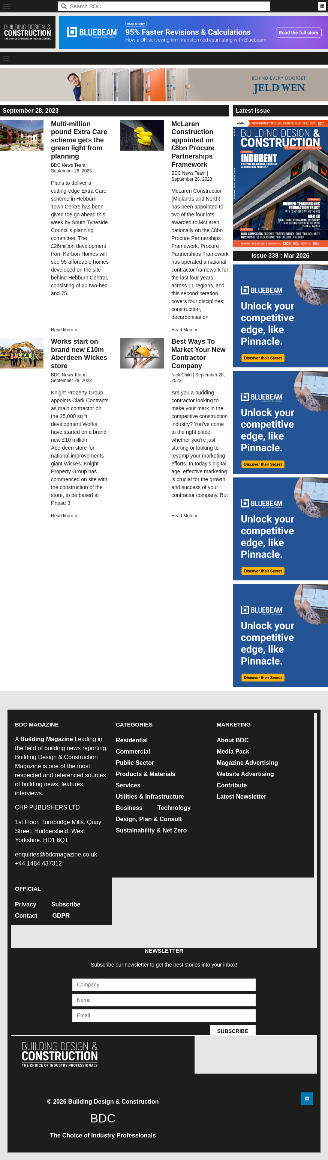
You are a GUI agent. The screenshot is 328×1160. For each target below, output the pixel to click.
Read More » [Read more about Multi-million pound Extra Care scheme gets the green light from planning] (64, 329)
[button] (6, 6)
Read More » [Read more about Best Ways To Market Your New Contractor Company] (184, 515)
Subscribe (65, 904)
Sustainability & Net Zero (151, 830)
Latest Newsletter (242, 796)
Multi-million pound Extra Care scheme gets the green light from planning (79, 140)
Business (129, 808)
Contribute (232, 785)
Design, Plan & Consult (149, 819)
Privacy (25, 904)
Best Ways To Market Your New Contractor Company (198, 354)
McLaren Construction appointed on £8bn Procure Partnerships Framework (192, 144)
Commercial (133, 751)
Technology (174, 808)
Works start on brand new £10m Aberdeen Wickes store (79, 354)
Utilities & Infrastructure (150, 796)
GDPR (61, 915)
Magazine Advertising (247, 763)
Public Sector (135, 763)
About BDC (233, 740)
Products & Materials (145, 774)
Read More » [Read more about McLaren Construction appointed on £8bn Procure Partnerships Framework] (184, 329)
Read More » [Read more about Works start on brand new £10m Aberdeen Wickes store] (64, 515)
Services (128, 785)
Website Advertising (245, 774)
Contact (26, 915)
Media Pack (233, 751)
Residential (132, 740)
